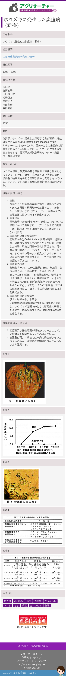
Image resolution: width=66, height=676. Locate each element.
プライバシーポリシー (31, 664)
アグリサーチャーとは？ (31, 661)
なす (16, 605)
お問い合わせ (31, 668)
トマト (7, 605)
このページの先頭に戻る (33, 646)
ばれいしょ (36, 605)
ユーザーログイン (31, 654)
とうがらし (50, 601)
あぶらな (18, 601)
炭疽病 (38, 601)
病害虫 (7, 601)
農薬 (24, 605)
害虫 (29, 601)
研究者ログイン (31, 657)
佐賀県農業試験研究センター (19, 56)
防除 (47, 605)
